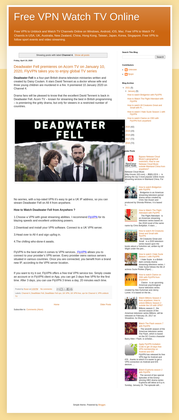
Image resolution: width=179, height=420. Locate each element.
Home (56, 304)
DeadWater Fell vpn (53, 293)
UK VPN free (75, 293)
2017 (128, 139)
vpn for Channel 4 (89, 293)
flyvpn (131, 74)
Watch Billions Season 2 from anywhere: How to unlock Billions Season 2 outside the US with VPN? (151, 302)
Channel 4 (26, 293)
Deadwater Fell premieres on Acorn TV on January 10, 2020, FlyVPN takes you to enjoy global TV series (59, 68)
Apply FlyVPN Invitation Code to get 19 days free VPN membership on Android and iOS (150, 348)
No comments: (46, 289)
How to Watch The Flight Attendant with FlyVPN (150, 211)
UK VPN (65, 293)
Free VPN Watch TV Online (76, 16)
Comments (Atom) (34, 309)
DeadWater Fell (37, 293)
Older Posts (105, 304)
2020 (128, 127)
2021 (128, 88)
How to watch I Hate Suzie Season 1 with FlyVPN (151, 255)
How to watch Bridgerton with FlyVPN (144, 95)
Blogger (101, 405)
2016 (128, 143)
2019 (128, 131)
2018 (128, 135)
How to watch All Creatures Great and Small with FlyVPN (151, 233)
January (132, 91)
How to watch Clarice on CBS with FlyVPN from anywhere (143, 119)
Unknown (132, 69)
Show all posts (82, 55)
